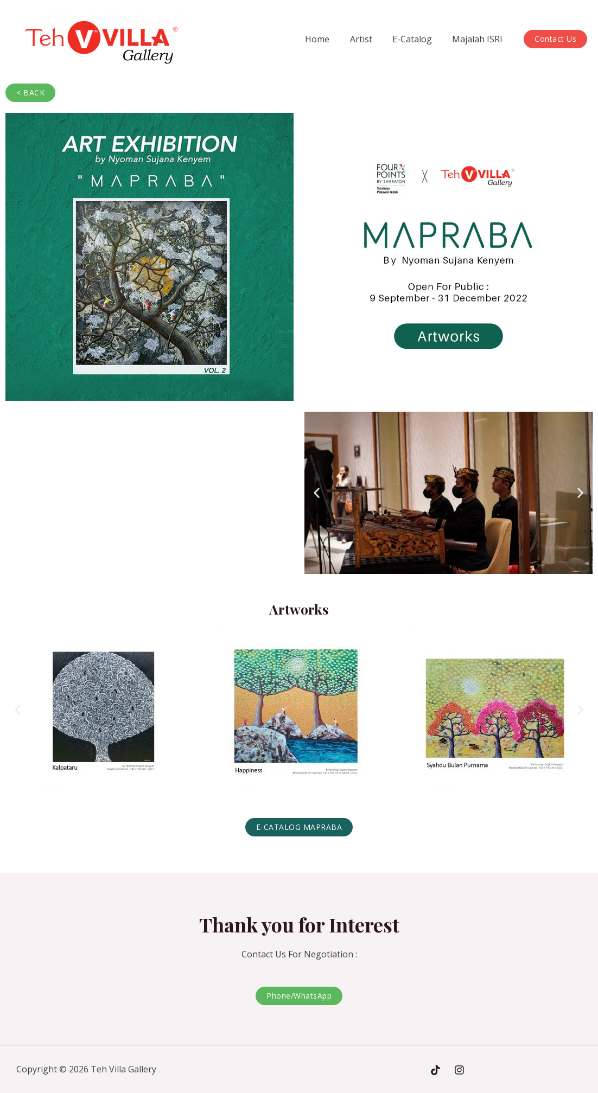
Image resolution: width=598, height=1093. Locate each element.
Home (327, 39)
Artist (368, 39)
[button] (316, 493)
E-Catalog (416, 39)
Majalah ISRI (479, 39)
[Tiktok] (435, 1070)
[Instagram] (459, 1070)
